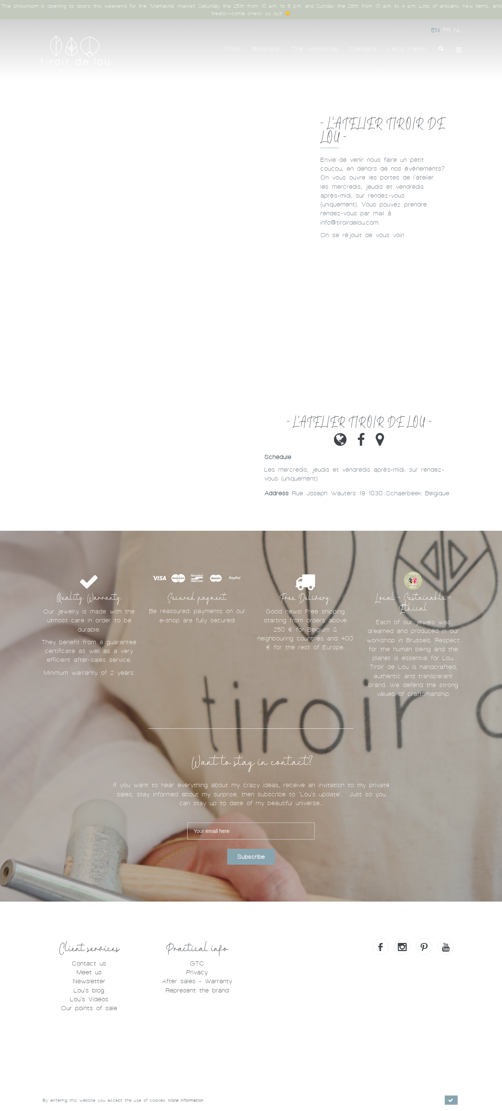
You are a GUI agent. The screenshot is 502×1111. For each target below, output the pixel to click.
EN (437, 30)
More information (186, 1100)
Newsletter (89, 981)
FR (448, 30)
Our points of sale (89, 1008)
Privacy (197, 972)
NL (458, 30)
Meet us (89, 972)
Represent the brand (197, 990)
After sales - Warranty (197, 981)
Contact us (89, 963)
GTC (197, 963)
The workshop (314, 48)
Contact (362, 48)
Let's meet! (406, 48)
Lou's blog (89, 990)
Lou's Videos (89, 999)
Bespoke (266, 48)
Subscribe (251, 857)
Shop (232, 48)
